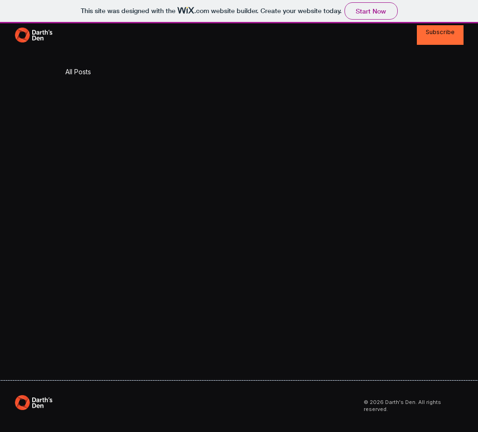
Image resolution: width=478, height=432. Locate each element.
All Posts (78, 72)
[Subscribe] (440, 35)
